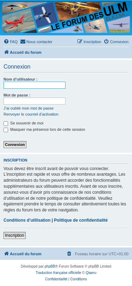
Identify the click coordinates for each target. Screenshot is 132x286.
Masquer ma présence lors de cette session (44, 129)
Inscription (14, 235)
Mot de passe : (17, 95)
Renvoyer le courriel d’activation (31, 114)
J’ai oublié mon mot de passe (29, 108)
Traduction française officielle (58, 273)
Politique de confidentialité (81, 220)
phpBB (50, 266)
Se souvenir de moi (23, 123)
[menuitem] (11, 41)
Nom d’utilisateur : (21, 79)
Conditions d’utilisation (27, 220)
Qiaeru (91, 273)
